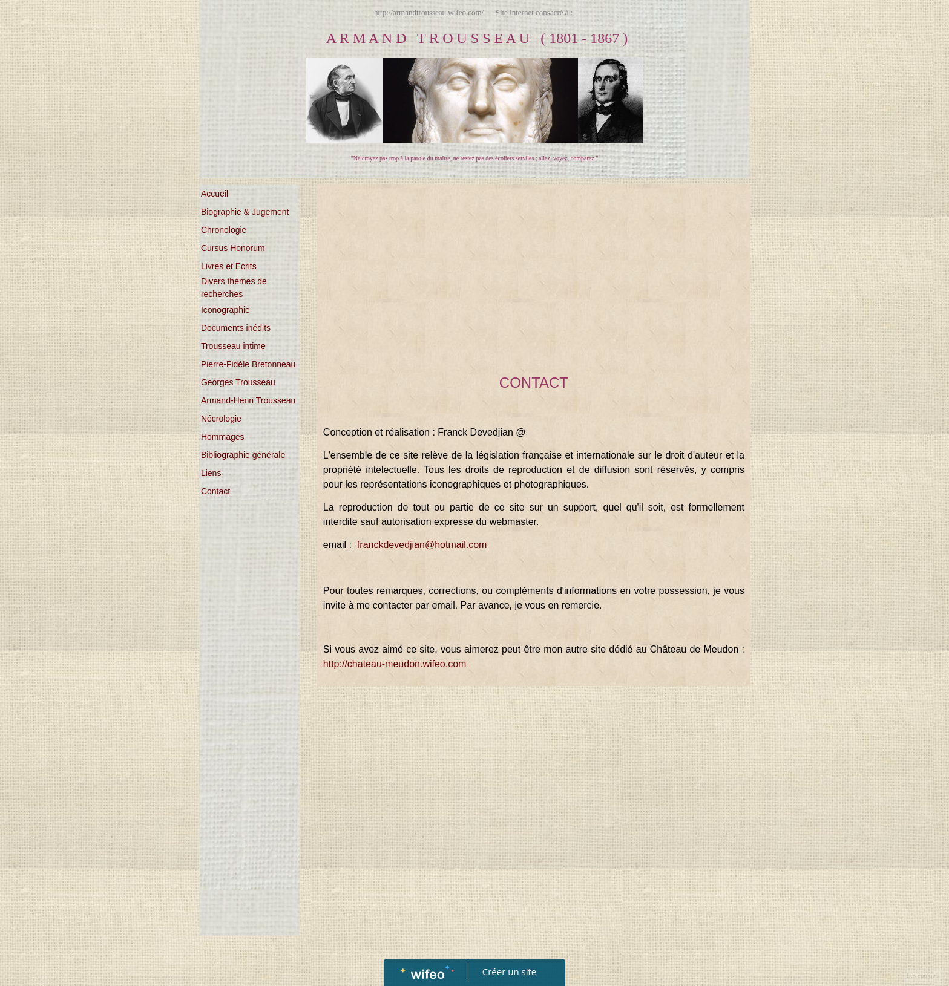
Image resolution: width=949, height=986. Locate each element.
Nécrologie (221, 418)
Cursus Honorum (233, 248)
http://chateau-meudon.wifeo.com (395, 664)
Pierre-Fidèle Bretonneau (248, 364)
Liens (211, 473)
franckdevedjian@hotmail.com (422, 545)
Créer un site (509, 971)
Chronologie (224, 230)
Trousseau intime (233, 346)
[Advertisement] (249, 748)
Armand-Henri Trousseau (248, 400)
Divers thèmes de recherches (234, 287)
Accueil (214, 193)
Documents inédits (236, 328)
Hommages (223, 437)
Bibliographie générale (243, 455)
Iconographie (225, 310)
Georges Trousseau (238, 382)
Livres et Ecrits (229, 266)
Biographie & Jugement (245, 212)
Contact (215, 491)
